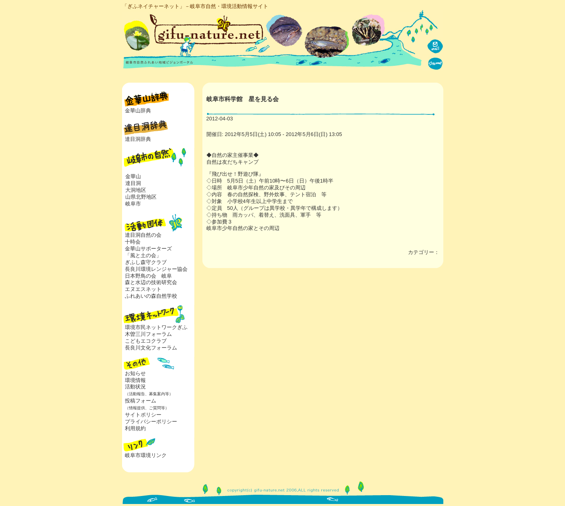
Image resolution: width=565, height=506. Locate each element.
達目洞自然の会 (143, 235)
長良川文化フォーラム (151, 348)
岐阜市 (133, 204)
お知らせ (135, 373)
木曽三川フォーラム (148, 334)
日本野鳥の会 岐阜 (148, 276)
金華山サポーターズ (148, 249)
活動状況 (147, 390)
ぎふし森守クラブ (146, 262)
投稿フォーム (145, 404)
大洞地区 (135, 190)
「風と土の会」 (143, 255)
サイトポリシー (143, 415)
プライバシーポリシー (151, 422)
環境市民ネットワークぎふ (156, 327)
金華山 (133, 176)
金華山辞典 (138, 111)
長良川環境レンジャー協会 (156, 269)
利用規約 (135, 428)
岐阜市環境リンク (146, 455)
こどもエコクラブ (146, 341)
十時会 (133, 242)
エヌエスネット (143, 289)
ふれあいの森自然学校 (151, 296)
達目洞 (133, 183)
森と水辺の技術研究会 (151, 282)
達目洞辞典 (138, 139)
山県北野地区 (141, 197)
